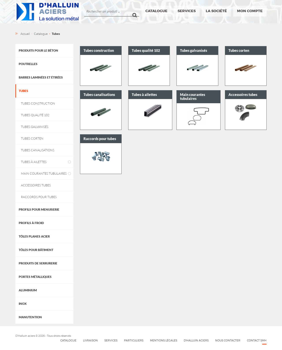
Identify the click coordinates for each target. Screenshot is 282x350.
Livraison (90, 340)
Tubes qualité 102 (35, 115)
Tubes (23, 91)
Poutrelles (28, 64)
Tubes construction (38, 103)
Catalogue (156, 11)
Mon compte (250, 11)
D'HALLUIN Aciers (196, 340)
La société (216, 11)
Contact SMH (257, 340)
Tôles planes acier (34, 236)
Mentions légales (163, 340)
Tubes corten (32, 138)
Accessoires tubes (36, 185)
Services (187, 11)
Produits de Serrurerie (38, 263)
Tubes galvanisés (34, 127)
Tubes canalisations (37, 150)
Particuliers (133, 340)
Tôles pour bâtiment (36, 250)
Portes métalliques (35, 277)
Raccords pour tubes (39, 197)
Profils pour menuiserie (39, 209)
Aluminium (28, 290)
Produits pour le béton (38, 50)
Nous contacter (227, 340)
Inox (23, 303)
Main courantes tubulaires (44, 173)
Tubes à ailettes (33, 162)
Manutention (30, 317)
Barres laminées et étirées (41, 77)
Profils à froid (31, 223)
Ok (136, 11)
